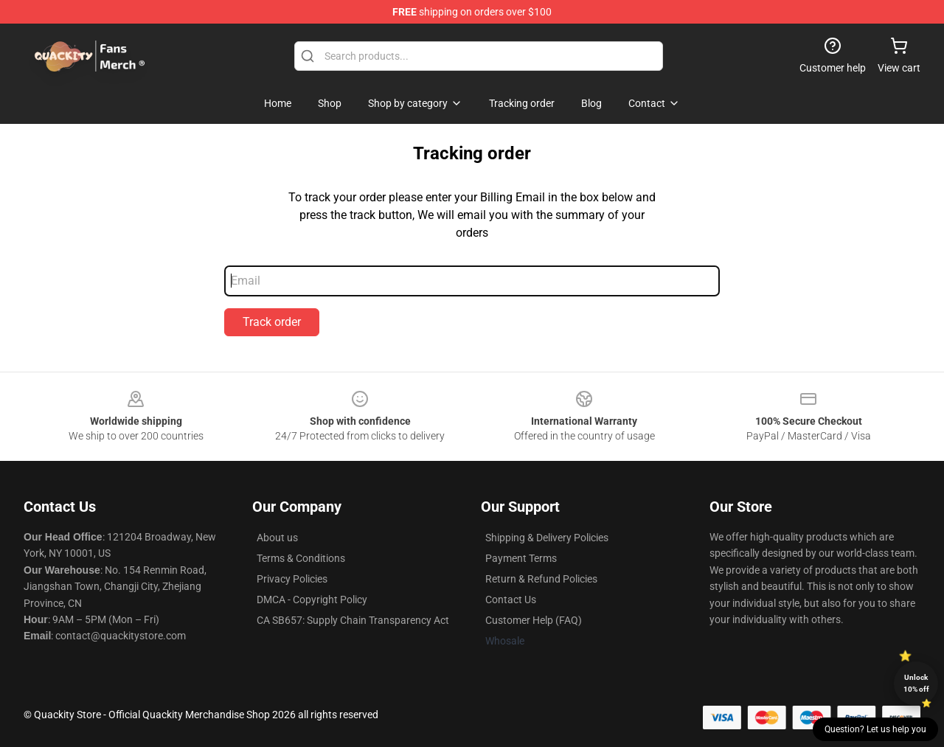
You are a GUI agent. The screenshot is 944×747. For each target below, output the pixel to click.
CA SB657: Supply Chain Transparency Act (353, 620)
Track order (272, 322)
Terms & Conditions (301, 558)
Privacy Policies (292, 579)
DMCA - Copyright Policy (312, 599)
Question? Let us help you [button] (875, 729)
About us (277, 537)
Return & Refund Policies (541, 579)
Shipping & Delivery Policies (546, 537)
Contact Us (510, 599)
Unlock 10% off (916, 683)
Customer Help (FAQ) (533, 620)
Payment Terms (521, 558)
